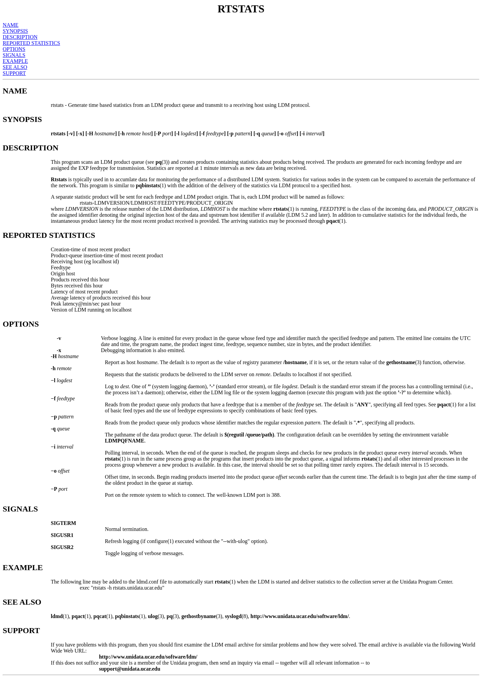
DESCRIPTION (20, 37)
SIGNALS (14, 55)
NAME (10, 25)
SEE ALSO (15, 67)
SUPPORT (14, 73)
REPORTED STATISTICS (31, 43)
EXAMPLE (15, 61)
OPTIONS (14, 49)
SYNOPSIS (15, 31)
